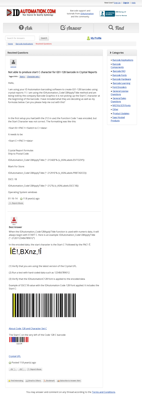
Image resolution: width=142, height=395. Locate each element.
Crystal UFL (15, 356)
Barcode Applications (24, 44)
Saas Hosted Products (118, 119)
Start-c (22, 76)
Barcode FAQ (119, 71)
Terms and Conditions (103, 392)
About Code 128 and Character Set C (28, 328)
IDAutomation (87, 13)
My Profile (93, 38)
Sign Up (117, 2)
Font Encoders (119, 87)
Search (44, 38)
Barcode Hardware (121, 79)
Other (115, 109)
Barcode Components (117, 66)
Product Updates (121, 113)
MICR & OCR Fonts (121, 105)
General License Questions (119, 93)
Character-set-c (33, 76)
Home (10, 44)
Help (134, 2)
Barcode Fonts (119, 75)
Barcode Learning (121, 83)
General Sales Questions (118, 100)
